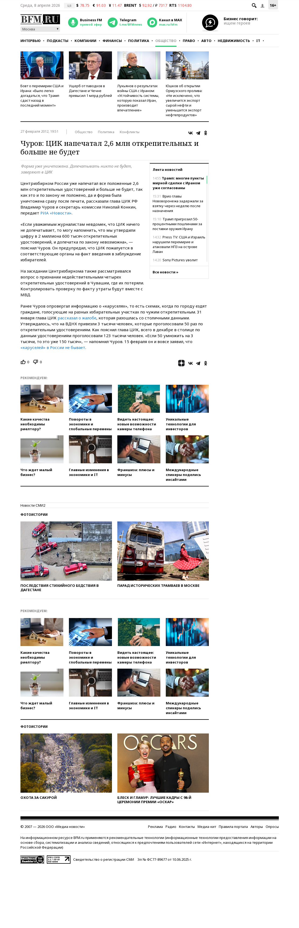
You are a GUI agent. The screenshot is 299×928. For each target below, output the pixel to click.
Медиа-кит (207, 826)
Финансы (112, 40)
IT (258, 40)
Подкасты (57, 40)
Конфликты (129, 132)
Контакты (187, 826)
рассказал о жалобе (77, 317)
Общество (166, 40)
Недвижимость (234, 40)
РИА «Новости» (56, 213)
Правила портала (233, 826)
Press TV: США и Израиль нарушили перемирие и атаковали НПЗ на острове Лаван (179, 244)
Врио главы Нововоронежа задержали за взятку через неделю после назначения (178, 203)
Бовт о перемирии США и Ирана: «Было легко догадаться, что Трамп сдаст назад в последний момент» (42, 95)
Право (189, 40)
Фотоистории (34, 514)
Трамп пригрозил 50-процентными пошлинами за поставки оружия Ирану (177, 224)
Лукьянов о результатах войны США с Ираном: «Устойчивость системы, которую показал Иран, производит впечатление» (138, 97)
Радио (171, 826)
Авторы (257, 826)
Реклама (155, 826)
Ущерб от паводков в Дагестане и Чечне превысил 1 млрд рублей (90, 90)
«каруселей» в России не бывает (52, 347)
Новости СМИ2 (32, 505)
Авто (206, 40)
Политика (138, 40)
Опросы (272, 826)
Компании (85, 40)
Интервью (30, 40)
